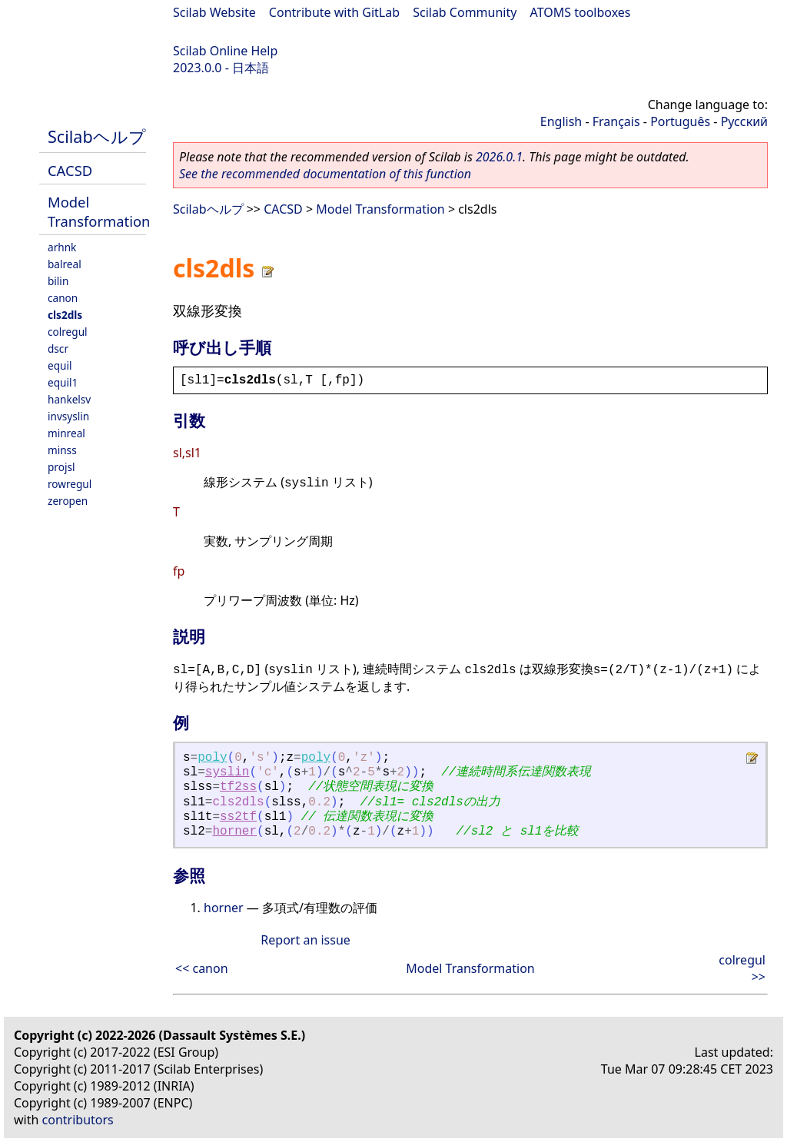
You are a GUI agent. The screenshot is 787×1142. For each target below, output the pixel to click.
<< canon (201, 968)
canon (63, 297)
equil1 (63, 382)
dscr (58, 348)
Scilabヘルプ (97, 136)
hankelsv (69, 399)
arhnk (62, 247)
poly (212, 758)
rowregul (69, 483)
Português (680, 121)
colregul (68, 331)
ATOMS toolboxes (580, 12)
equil (59, 365)
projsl (61, 467)
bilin (58, 281)
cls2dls (65, 314)
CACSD (70, 170)
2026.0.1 (499, 156)
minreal (66, 433)
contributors (78, 1119)
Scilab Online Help (225, 50)
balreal (64, 264)
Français (616, 121)
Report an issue (305, 939)
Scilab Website (214, 12)
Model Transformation (99, 211)
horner (234, 831)
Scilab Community (464, 12)
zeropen (68, 500)
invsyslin (68, 416)
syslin (227, 772)
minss (62, 450)
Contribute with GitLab (334, 12)
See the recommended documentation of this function (325, 173)
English (561, 121)
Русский (744, 121)
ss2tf (238, 817)
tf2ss (238, 787)
